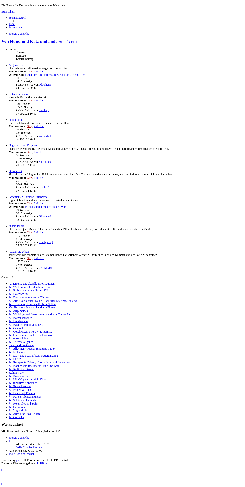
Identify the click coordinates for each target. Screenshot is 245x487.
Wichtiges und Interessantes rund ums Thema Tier (55, 74)
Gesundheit (15, 171)
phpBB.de (41, 463)
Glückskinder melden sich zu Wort (46, 206)
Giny (29, 71)
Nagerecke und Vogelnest (23, 145)
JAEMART (45, 268)
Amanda (44, 136)
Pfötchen (39, 71)
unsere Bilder (16, 225)
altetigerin (45, 242)
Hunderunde (16, 119)
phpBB (20, 460)
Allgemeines (16, 65)
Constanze (45, 161)
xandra (43, 110)
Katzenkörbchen (18, 94)
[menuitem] (12, 24)
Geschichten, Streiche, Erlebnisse (28, 196)
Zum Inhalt (8, 11)
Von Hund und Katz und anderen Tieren (39, 41)
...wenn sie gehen (19, 251)
